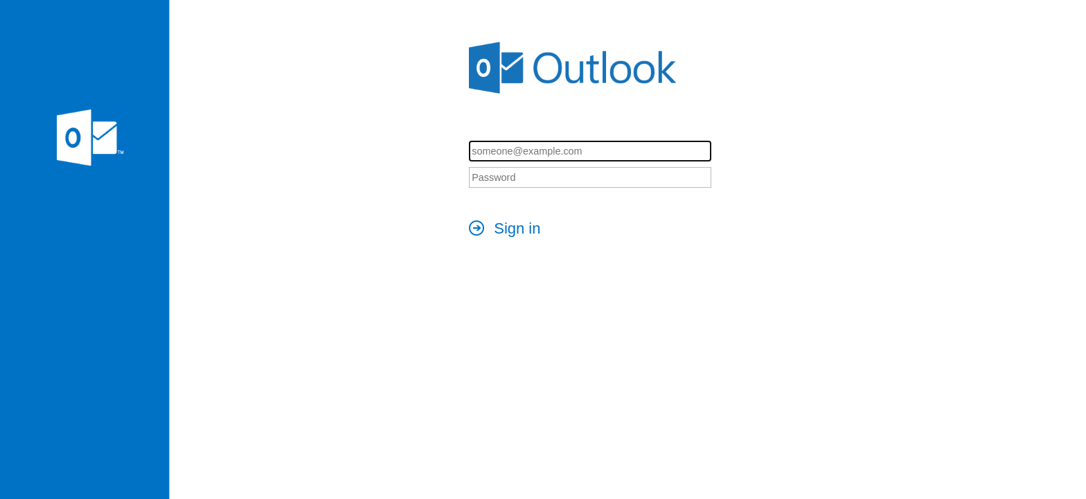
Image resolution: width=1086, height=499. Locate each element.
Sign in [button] (517, 228)
